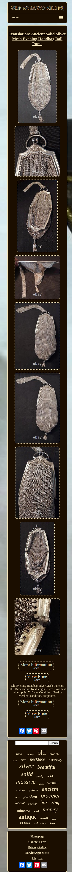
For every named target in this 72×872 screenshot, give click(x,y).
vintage (20, 790)
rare (23, 760)
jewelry (40, 776)
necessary (55, 760)
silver (26, 766)
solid (27, 774)
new (19, 754)
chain (41, 784)
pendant (30, 796)
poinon (33, 790)
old (41, 752)
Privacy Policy (37, 847)
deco (52, 823)
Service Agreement (37, 852)
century (30, 754)
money (50, 809)
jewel (36, 811)
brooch (54, 754)
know (20, 802)
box (44, 802)
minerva (23, 810)
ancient (50, 789)
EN (34, 858)
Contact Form (37, 841)
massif (44, 818)
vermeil (53, 783)
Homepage (37, 836)
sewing (32, 803)
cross (25, 823)
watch (50, 776)
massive (25, 781)
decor (14, 760)
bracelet (50, 796)
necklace (37, 759)
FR (40, 858)
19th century (40, 823)
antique (28, 817)
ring (55, 802)
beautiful (46, 767)
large (54, 819)
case (17, 797)
